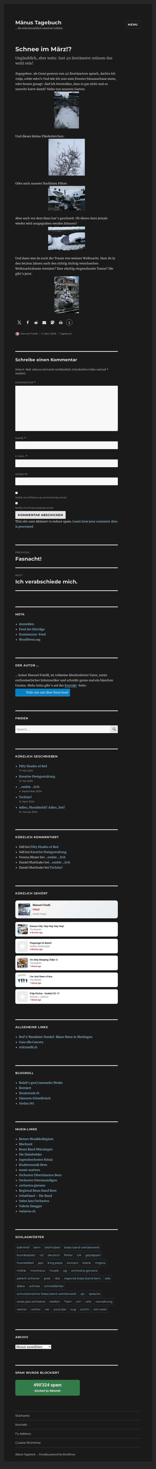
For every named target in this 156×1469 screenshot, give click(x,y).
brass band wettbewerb (81, 1251)
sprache (94, 1297)
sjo (83, 1297)
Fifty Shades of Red (33, 766)
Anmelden (26, 624)
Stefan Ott (26, 1107)
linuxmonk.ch (29, 1097)
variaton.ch (27, 1215)
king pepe (55, 1266)
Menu (133, 24)
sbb (107, 1282)
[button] (19, 322)
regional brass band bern (82, 1282)
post (47, 1282)
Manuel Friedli (29, 333)
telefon (54, 1305)
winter (36, 1313)
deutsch (54, 1259)
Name (20, 438)
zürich (84, 1313)
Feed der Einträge (32, 629)
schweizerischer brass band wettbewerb (46, 1297)
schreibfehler (54, 1290)
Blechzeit (26, 1148)
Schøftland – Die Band (35, 1199)
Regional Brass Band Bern (38, 1194)
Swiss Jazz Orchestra (34, 1204)
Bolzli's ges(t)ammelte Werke (41, 1086)
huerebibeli (25, 1266)
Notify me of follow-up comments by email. (41, 497)
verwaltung (104, 1305)
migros (100, 1266)
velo (88, 1305)
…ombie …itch (29, 787)
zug (73, 1313)
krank (87, 1266)
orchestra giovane (32, 1189)
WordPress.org (29, 639)
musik (54, 1274)
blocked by (48, 1391)
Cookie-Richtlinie (28, 1446)
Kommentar (25, 382)
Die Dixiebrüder (30, 1158)
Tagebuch (66, 333)
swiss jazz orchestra (31, 1305)
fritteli (37, 910)
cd (41, 1259)
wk (47, 1313)
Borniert (25, 1091)
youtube (59, 1313)
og (65, 1274)
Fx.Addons (23, 1437)
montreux (37, 1274)
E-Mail (21, 456)
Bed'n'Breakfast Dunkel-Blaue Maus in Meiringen (55, 1040)
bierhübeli (52, 1251)
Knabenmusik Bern (33, 1168)
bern (37, 1251)
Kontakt (71, 685)
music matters (29, 1173)
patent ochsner (28, 1282)
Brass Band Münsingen (36, 1153)
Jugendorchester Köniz (36, 1163)
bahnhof (23, 1251)
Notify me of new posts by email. (34, 507)
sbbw (21, 1290)
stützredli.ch (28, 1051)
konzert (72, 1266)
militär (21, 1274)
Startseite (22, 1419)
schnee (34, 1290)
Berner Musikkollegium (36, 1142)
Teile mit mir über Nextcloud (42, 692)
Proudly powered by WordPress (57, 1458)
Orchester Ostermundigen (38, 1184)
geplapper (93, 1259)
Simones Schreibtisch (35, 1102)
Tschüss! (25, 797)
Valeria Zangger (30, 1210)
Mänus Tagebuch (38, 22)
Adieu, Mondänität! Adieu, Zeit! (42, 807)
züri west (100, 1313)
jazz (40, 1266)
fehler (68, 1259)
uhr (78, 1305)
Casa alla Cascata (31, 1046)
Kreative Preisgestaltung (37, 776)
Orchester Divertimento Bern (40, 1179)
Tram (68, 1305)
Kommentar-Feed (32, 634)
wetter (22, 1313)
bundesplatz (26, 1259)
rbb (57, 1282)
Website (21, 474)
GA (79, 1259)
